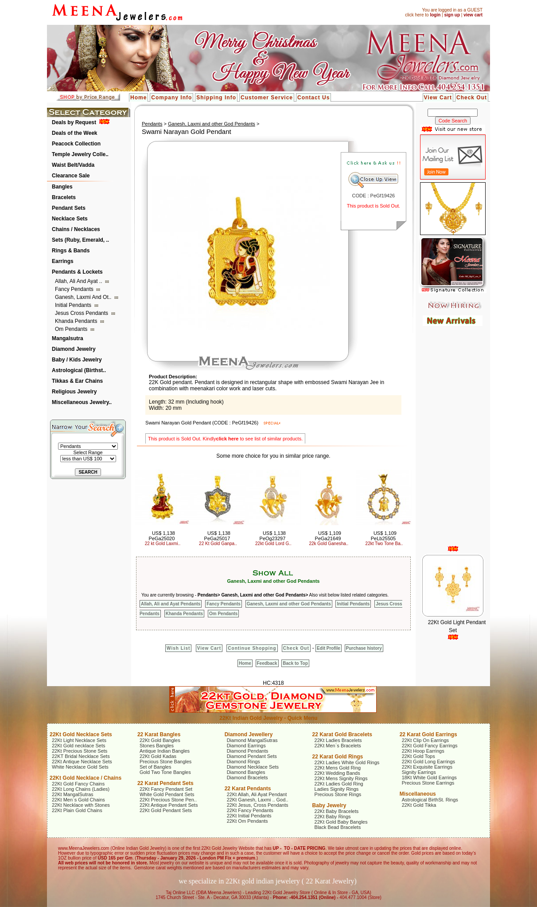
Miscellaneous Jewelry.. (82, 402)
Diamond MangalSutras (252, 740)
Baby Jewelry (329, 805)
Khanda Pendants (77, 321)
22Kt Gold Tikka (419, 805)
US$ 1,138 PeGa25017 (217, 535)
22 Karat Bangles (158, 734)
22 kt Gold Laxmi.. (163, 543)
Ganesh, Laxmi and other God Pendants (211, 123)
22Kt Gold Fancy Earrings (430, 745)
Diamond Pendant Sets (252, 756)
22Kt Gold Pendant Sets (166, 810)
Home (138, 97)
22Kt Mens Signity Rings (341, 778)
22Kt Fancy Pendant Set (166, 789)
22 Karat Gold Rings (337, 757)
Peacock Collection (76, 144)
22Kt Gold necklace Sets (78, 745)
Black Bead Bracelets (338, 827)
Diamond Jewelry (74, 349)
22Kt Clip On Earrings (425, 740)
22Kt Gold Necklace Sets (81, 734)
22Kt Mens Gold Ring (338, 767)
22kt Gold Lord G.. (273, 543)
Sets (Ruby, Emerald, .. (80, 240)
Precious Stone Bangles (165, 761)
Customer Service (267, 97)
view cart (473, 14)
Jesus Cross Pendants (82, 313)
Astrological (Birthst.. (79, 370)
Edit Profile (328, 648)
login (435, 14)
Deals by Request (74, 122)
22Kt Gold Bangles (160, 740)
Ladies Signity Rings (337, 789)
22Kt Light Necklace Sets (79, 740)
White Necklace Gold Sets (80, 767)
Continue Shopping (252, 648)
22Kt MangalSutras (72, 794)
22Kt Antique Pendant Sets (169, 805)
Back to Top (295, 663)
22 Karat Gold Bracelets (342, 734)
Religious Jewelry (74, 392)
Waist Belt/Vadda (73, 165)
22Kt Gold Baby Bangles (341, 822)
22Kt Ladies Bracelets (338, 740)
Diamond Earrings (246, 745)
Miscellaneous (418, 794)
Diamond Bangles (246, 772)
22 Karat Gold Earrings (428, 734)
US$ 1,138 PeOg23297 (273, 535)
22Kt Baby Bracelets (337, 811)
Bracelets (64, 197)
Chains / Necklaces (76, 229)
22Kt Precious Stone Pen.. (168, 799)
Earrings (63, 261)
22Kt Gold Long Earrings (428, 761)
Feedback (267, 663)
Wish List (178, 648)
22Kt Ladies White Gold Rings (347, 762)
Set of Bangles (155, 767)
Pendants (152, 123)
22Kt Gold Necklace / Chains (85, 778)
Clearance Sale (71, 176)
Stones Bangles (157, 745)
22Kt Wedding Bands (337, 773)
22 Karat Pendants (248, 788)
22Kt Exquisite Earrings (427, 767)
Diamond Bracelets (247, 777)
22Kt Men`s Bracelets (338, 745)
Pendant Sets (69, 208)
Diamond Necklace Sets (253, 767)
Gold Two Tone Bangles (165, 772)
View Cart (438, 97)
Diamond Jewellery (249, 734)
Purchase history (364, 648)
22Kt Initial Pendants (249, 815)
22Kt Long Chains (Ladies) (80, 789)
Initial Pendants (74, 305)
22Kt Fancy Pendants (250, 810)
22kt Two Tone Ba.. (384, 543)
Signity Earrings (419, 772)
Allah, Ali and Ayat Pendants (170, 603)
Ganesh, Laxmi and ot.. (84, 297)
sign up (452, 14)
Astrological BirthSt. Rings (430, 799)
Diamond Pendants (247, 751)
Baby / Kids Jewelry (77, 360)
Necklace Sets (70, 219)
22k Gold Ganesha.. (328, 543)
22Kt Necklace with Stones (81, 805)
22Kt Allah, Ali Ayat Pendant (257, 794)
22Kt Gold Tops (418, 756)
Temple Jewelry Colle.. (80, 154)
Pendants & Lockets (77, 272)
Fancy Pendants (75, 289)
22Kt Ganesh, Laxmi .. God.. (257, 799)
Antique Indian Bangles (165, 751)
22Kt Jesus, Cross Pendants (257, 805)
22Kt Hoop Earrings (423, 751)
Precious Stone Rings (338, 794)
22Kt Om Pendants (247, 821)
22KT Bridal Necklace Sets (81, 756)
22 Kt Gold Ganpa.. (218, 543)
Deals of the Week (74, 133)
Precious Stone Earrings (428, 782)
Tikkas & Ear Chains (77, 381)
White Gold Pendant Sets (167, 794)
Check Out (471, 97)
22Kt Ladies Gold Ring (339, 783)
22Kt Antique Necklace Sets (82, 761)
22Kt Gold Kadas (158, 756)
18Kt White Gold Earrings (429, 777)
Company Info (171, 97)
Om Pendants (72, 329)
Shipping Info (216, 97)
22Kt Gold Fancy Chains (78, 783)
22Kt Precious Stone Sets (79, 751)
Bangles (62, 187)
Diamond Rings (243, 761)
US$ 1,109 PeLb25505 (384, 535)
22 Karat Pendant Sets (165, 783)
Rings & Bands (71, 250)
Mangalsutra (67, 338)
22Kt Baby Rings (333, 816)
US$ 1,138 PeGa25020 (162, 535)
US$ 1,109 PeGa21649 (328, 535)
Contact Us (313, 97)
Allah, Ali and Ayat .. (79, 281)
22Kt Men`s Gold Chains (78, 799)
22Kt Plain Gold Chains (77, 810)
